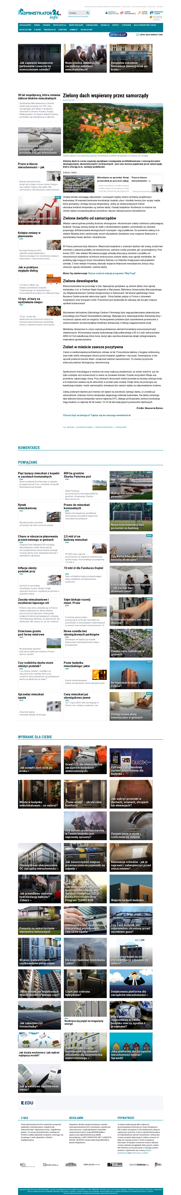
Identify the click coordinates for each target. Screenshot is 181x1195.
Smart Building (76, 25)
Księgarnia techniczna (139, 1164)
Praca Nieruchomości (118, 34)
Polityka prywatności (139, 6)
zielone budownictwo (104, 427)
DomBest (74, 30)
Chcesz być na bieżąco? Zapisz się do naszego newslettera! (97, 415)
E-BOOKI (37, 30)
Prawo (37, 25)
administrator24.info (39, 13)
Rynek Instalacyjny (114, 1164)
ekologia (71, 427)
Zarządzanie (92, 25)
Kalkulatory (86, 30)
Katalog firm (25, 30)
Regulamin (126, 6)
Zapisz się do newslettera (151, 35)
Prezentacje (50, 30)
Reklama (160, 6)
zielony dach (121, 427)
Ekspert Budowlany (27, 1164)
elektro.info (50, 1164)
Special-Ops (71, 1164)
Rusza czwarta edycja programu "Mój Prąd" (111, 273)
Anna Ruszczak (69, 100)
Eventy (115, 25)
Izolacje (91, 1164)
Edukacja (105, 25)
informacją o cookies (139, 1153)
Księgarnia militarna (158, 1164)
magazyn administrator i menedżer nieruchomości (103, 6)
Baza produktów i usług (145, 25)
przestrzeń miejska (85, 427)
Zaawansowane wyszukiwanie (78, 16)
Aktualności (25, 25)
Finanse (46, 25)
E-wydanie (126, 25)
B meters (63, 30)
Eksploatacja (59, 25)
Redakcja (151, 6)
